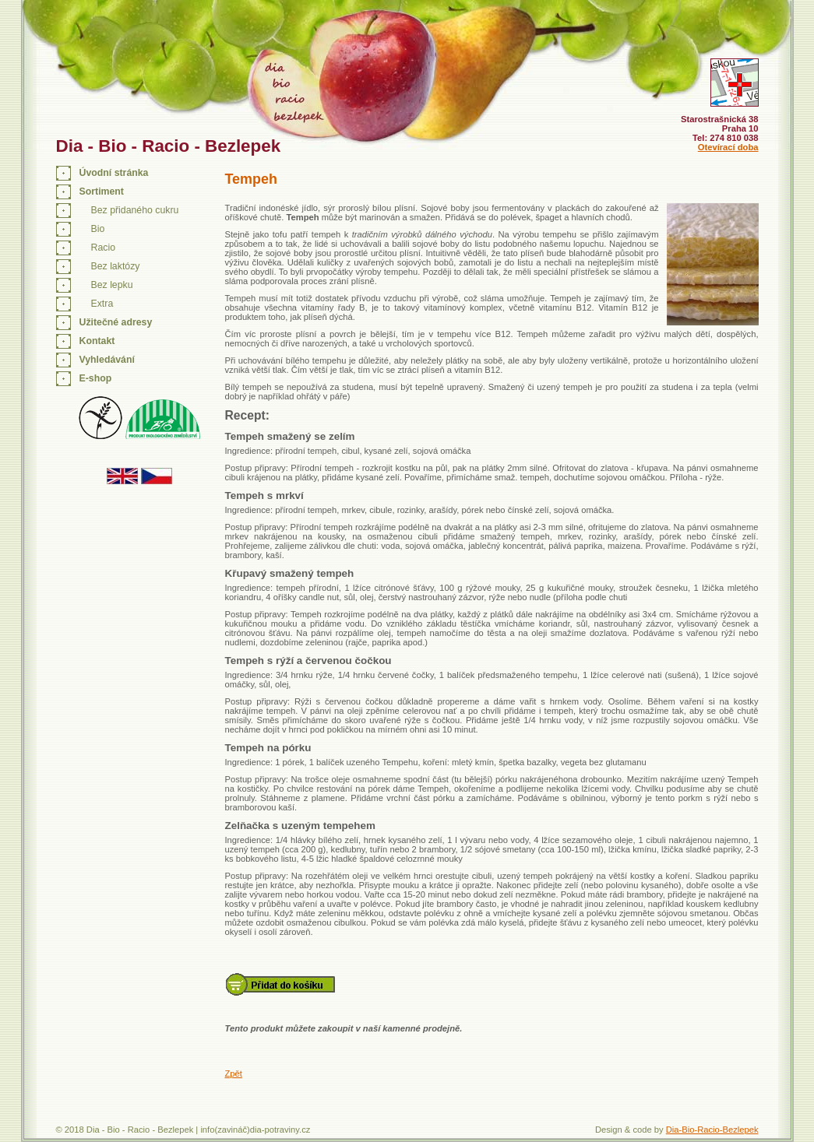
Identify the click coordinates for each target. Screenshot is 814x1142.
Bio (98, 228)
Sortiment (101, 191)
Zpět (233, 1073)
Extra (102, 303)
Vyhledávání (107, 359)
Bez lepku (112, 284)
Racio (103, 247)
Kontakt (97, 341)
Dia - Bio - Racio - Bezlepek (168, 146)
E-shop (95, 378)
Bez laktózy (115, 266)
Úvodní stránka (114, 172)
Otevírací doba (728, 147)
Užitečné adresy (116, 322)
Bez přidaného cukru (135, 210)
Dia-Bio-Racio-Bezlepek (712, 1129)
